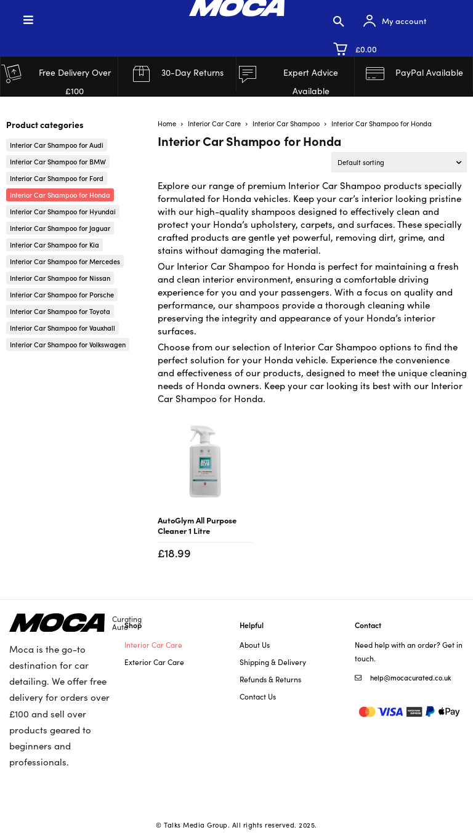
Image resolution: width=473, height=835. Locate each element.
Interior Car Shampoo (286, 123)
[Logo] (75, 622)
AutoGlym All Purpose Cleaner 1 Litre (197, 525)
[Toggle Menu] (79, 19)
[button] (339, 21)
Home (167, 123)
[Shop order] (399, 162)
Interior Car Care (214, 123)
